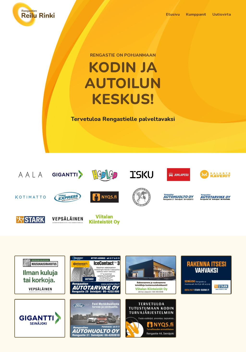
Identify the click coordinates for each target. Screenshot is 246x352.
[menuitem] (173, 14)
